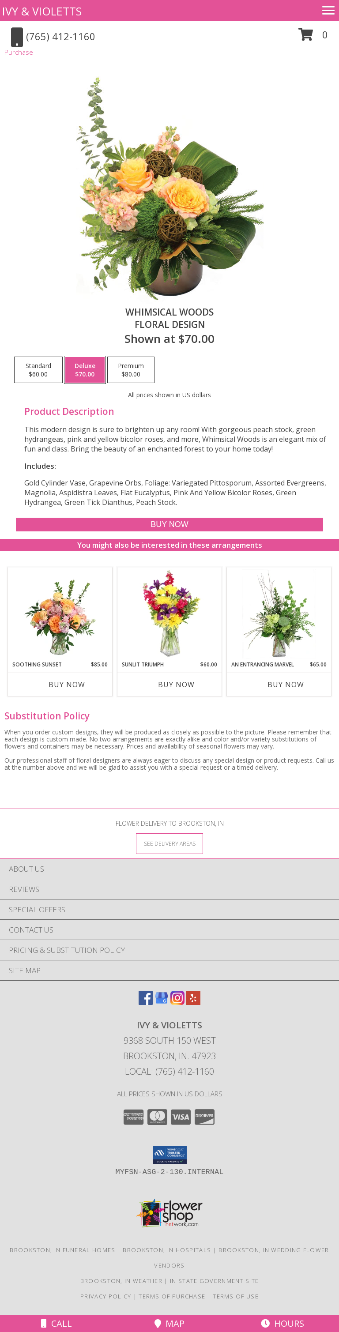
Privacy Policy (105, 1296)
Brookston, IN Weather (121, 1281)
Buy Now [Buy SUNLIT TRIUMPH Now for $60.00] (176, 684)
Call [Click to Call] (56, 1323)
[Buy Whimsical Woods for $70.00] (169, 524)
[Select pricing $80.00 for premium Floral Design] (131, 370)
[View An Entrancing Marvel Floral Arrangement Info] (279, 613)
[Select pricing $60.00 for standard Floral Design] (38, 370)
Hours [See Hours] (282, 1323)
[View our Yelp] (193, 1002)
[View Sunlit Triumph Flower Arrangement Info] (170, 613)
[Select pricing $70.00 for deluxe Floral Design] (85, 370)
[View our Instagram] (177, 1002)
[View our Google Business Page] (161, 1002)
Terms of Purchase (172, 1296)
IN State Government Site (214, 1281)
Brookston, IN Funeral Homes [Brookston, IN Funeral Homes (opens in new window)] (62, 1250)
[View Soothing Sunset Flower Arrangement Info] (60, 613)
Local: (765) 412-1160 (169, 1071)
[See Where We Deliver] (169, 843)
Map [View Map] (169, 1323)
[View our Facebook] (146, 1002)
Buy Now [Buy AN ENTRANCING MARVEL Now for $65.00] (285, 684)
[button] (313, 38)
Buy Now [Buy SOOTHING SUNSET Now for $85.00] (67, 684)
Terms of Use (236, 1296)
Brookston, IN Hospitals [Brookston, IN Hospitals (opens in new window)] (167, 1250)
